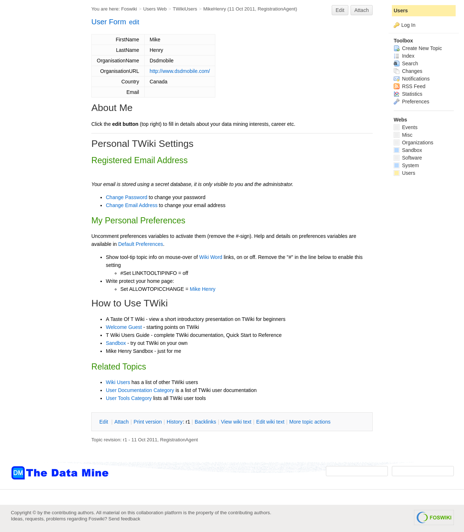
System (406, 165)
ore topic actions (310, 422)
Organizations (413, 142)
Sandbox (116, 343)
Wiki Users (118, 382)
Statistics (408, 94)
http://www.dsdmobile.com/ (180, 71)
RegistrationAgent (277, 9)
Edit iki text (270, 422)
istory (175, 422)
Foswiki (129, 9)
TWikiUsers (185, 9)
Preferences (411, 101)
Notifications (412, 79)
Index (404, 56)
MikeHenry (214, 9)
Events (406, 127)
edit (134, 22)
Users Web (155, 9)
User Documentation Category (140, 390)
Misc (403, 135)
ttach (121, 422)
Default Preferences (140, 244)
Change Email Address (131, 205)
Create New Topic (418, 48)
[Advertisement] (40, 146)
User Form (108, 22)
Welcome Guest (124, 327)
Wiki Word (211, 257)
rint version (148, 422)
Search (406, 63)
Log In (408, 25)
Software (408, 158)
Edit (340, 10)
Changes (408, 71)
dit (104, 422)
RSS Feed (409, 86)
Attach (362, 10)
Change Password (126, 197)
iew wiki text (236, 422)
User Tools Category (129, 398)
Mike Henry (203, 289)
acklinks (205, 422)
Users (401, 10)
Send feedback (124, 518)
